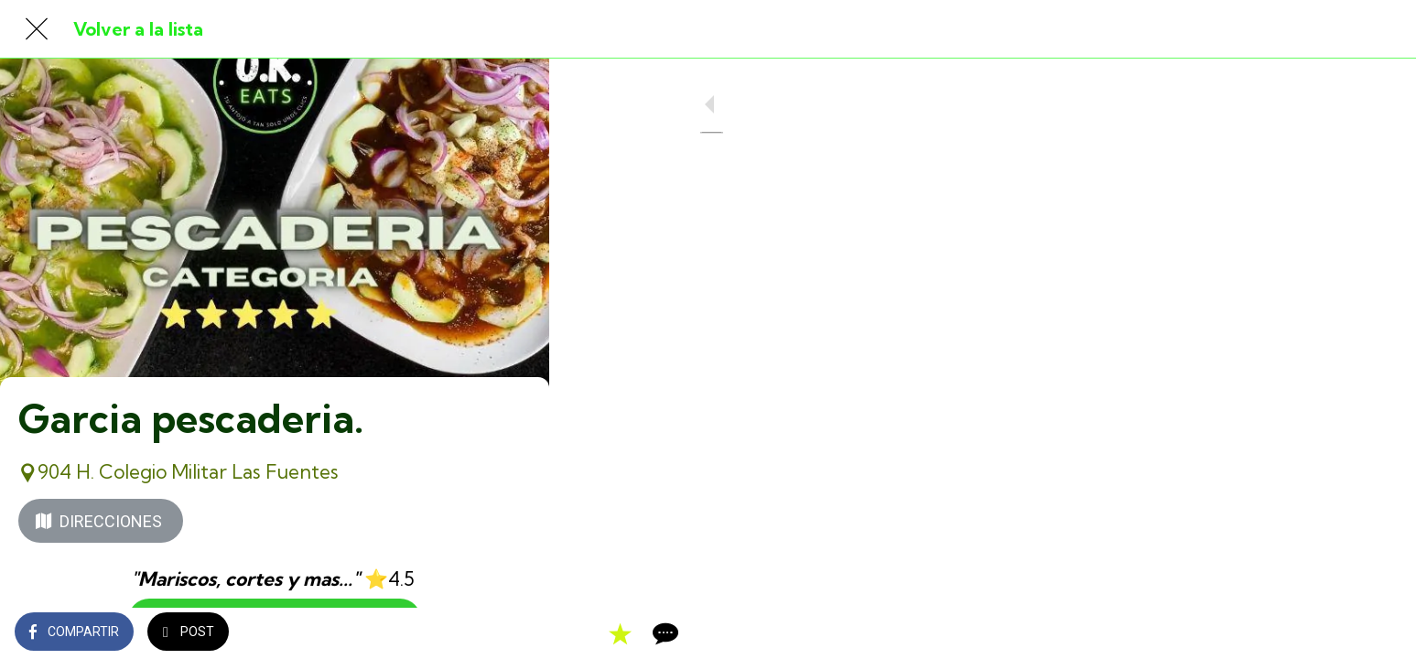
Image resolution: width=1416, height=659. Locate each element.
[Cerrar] (37, 29)
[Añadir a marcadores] (469, 633)
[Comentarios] (513, 633)
